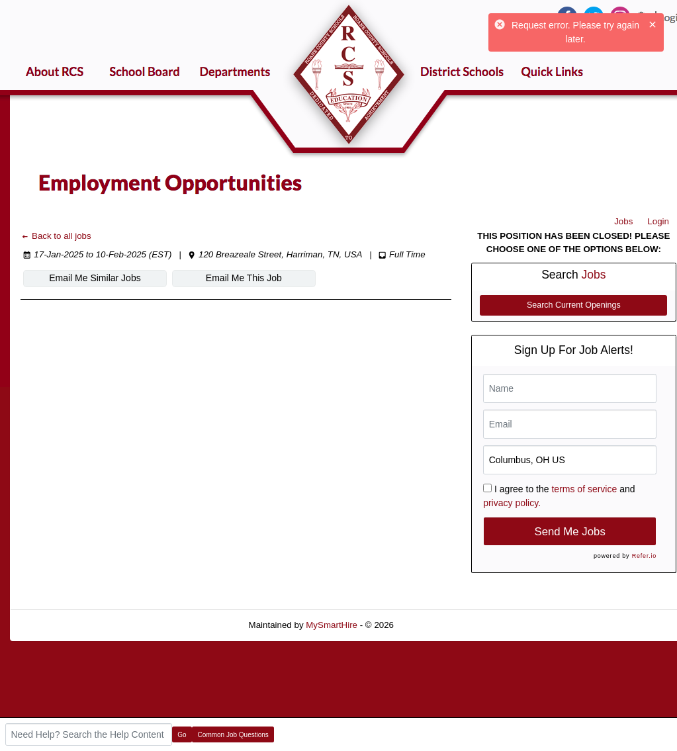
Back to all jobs (56, 236)
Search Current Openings (574, 305)
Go (181, 734)
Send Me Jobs (570, 531)
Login (658, 221)
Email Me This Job (244, 278)
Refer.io (644, 555)
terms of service (584, 489)
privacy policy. (512, 503)
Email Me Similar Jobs (94, 278)
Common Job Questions (233, 734)
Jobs (623, 221)
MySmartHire (331, 625)
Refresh (433, 625)
